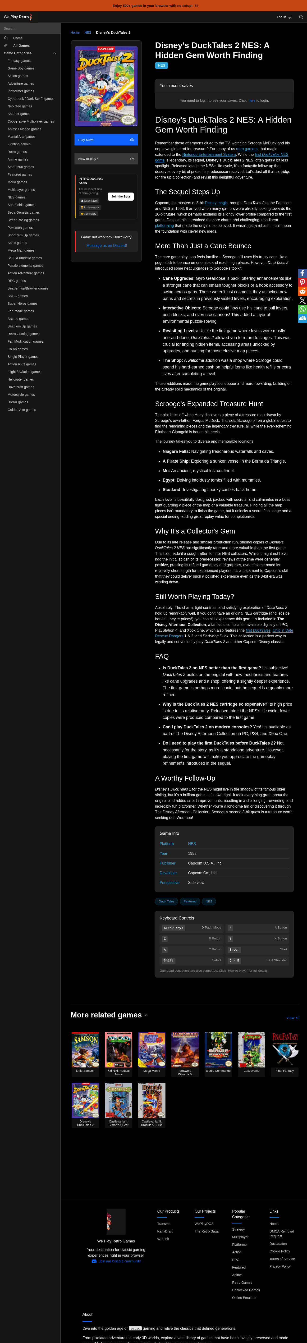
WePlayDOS (204, 1224)
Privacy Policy (280, 1266)
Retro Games (242, 1282)
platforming (164, 226)
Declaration (278, 1244)
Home (75, 32)
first (258, 630)
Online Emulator (244, 1298)
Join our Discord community (116, 1261)
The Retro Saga (207, 1231)
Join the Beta (120, 196)
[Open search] (301, 17)
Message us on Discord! (106, 246)
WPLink (163, 1239)
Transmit (163, 1224)
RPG (235, 1260)
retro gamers (247, 149)
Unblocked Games (246, 1290)
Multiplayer (240, 1237)
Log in (284, 17)
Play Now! (106, 140)
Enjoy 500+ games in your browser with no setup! (155, 6)
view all (293, 1018)
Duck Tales (166, 901)
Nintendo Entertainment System (209, 154)
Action (237, 1252)
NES (87, 32)
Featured (190, 901)
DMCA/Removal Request (282, 1233)
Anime (237, 1275)
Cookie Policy (280, 1251)
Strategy (238, 1229)
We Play (21, 17)
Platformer (240, 1244)
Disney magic (216, 203)
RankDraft (164, 1231)
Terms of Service (282, 1259)
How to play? (106, 158)
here (251, 100)
